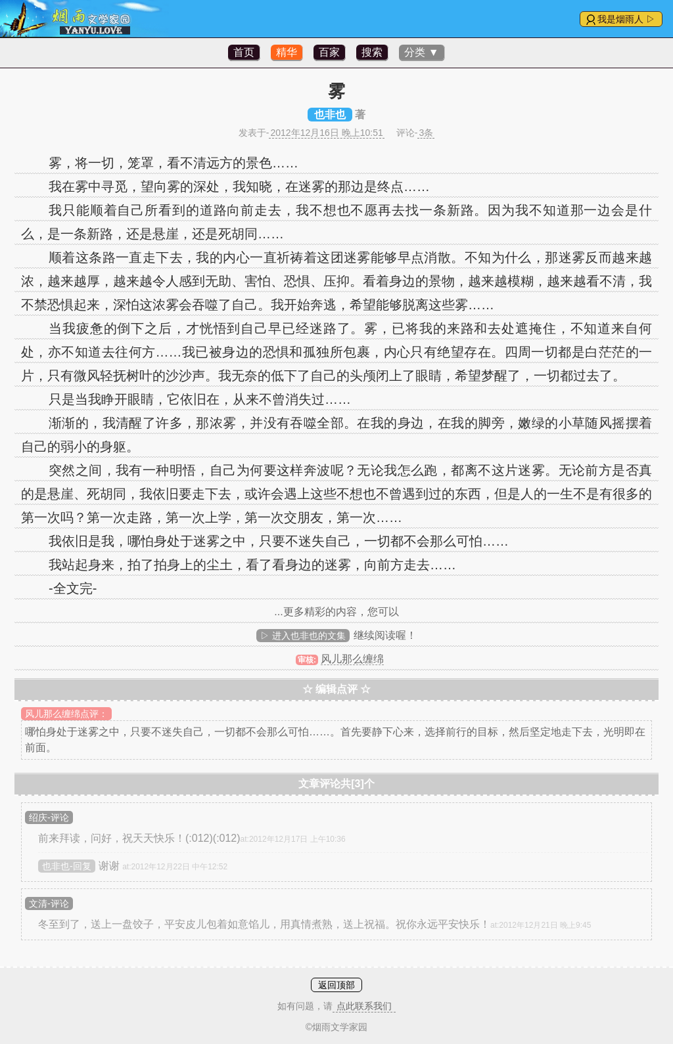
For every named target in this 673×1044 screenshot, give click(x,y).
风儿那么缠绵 (352, 658)
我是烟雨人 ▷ (626, 19)
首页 (243, 52)
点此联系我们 (364, 1006)
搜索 (372, 52)
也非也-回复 (66, 866)
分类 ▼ (421, 52)
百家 (329, 52)
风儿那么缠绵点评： (66, 713)
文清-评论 (49, 903)
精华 (286, 52)
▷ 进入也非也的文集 (303, 635)
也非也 (330, 114)
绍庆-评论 (49, 817)
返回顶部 (336, 985)
